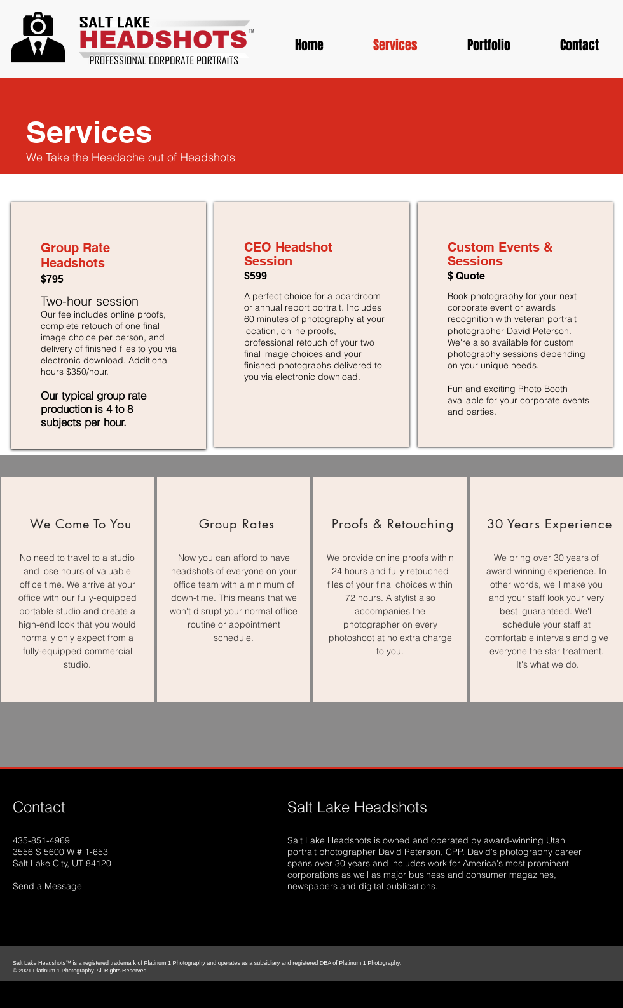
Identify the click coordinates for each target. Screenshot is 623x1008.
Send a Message (47, 886)
